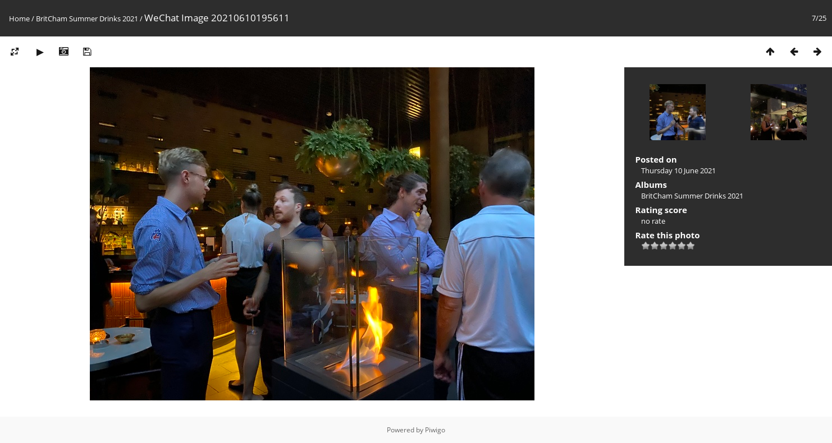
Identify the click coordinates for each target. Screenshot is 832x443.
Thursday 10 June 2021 (678, 170)
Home (19, 18)
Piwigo (435, 430)
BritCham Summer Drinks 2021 (87, 18)
